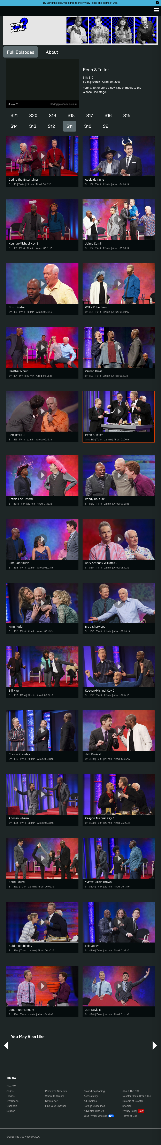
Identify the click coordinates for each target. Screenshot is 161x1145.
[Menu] (156, 10)
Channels (12, 1105)
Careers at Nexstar (132, 1101)
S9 (105, 126)
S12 (51, 126)
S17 (89, 115)
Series (10, 1091)
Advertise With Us (94, 1110)
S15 (126, 115)
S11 (70, 126)
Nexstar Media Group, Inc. (136, 1096)
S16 (108, 115)
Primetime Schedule (56, 1091)
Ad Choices (90, 1101)
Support (11, 1110)
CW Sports (12, 1101)
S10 (87, 126)
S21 (14, 115)
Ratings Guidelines (94, 1105)
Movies (11, 1096)
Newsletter (51, 1101)
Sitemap (126, 1105)
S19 (52, 115)
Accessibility (91, 1096)
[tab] (20, 52)
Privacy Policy (89, 2)
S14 (14, 126)
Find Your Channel (55, 1105)
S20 (33, 115)
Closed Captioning (94, 1091)
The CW (7, 10)
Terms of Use (110, 2)
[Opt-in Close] (157, 2)
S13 (32, 126)
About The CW (130, 1091)
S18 (71, 115)
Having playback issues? (63, 104)
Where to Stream (54, 1096)
